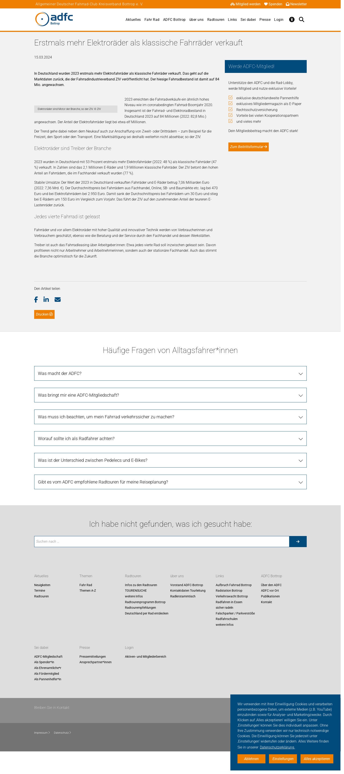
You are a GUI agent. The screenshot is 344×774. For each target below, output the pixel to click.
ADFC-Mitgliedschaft (48, 679)
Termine (39, 613)
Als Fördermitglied (46, 696)
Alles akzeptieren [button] (317, 759)
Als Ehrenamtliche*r (47, 690)
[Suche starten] (297, 564)
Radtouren (216, 20)
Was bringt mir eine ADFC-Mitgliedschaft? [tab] (78, 417)
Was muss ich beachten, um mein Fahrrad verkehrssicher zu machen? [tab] (106, 439)
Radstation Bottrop (229, 613)
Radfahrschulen (227, 641)
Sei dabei (248, 20)
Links (232, 20)
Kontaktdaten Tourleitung (188, 613)
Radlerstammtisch (183, 619)
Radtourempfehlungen (140, 630)
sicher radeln (224, 630)
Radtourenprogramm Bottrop (145, 624)
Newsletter (296, 4)
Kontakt (266, 624)
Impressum (42, 755)
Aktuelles (133, 20)
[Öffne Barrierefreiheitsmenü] (292, 19)
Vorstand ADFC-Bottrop (186, 608)
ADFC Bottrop (174, 20)
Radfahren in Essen (229, 624)
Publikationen (270, 619)
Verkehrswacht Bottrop (232, 619)
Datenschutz (62, 755)
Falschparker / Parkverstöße (235, 636)
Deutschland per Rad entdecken (146, 636)
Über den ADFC (271, 608)
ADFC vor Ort (270, 613)
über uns (196, 20)
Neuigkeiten (42, 608)
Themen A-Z (87, 613)
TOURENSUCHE (136, 613)
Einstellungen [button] (283, 759)
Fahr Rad (152, 20)
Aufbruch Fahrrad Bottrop (234, 608)
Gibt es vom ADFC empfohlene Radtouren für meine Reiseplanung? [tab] (103, 504)
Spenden (273, 4)
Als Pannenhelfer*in (47, 702)
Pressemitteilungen (92, 679)
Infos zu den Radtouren (141, 608)
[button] (39, 322)
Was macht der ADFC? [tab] (59, 396)
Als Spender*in (44, 685)
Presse (265, 20)
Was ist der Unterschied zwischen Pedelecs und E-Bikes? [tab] (92, 482)
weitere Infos (134, 619)
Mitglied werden (245, 4)
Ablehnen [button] (251, 759)
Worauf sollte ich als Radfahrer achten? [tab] (76, 461)
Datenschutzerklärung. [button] (277, 747)
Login (279, 20)
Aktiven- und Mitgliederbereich (145, 679)
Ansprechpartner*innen (95, 685)
